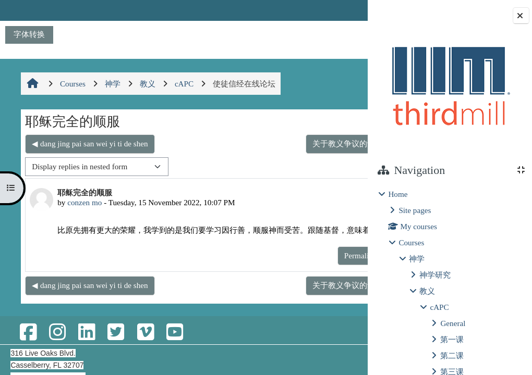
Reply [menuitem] (330, 266)
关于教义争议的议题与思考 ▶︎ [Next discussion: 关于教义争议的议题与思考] (295, 143)
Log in (339, 10)
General (452, 323)
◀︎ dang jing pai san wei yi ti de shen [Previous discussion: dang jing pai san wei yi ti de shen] (89, 143)
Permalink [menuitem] (291, 266)
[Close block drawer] (521, 15)
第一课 (452, 339)
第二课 (452, 355)
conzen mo (84, 202)
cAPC (439, 307)
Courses (411, 242)
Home (397, 194)
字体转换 (29, 34)
